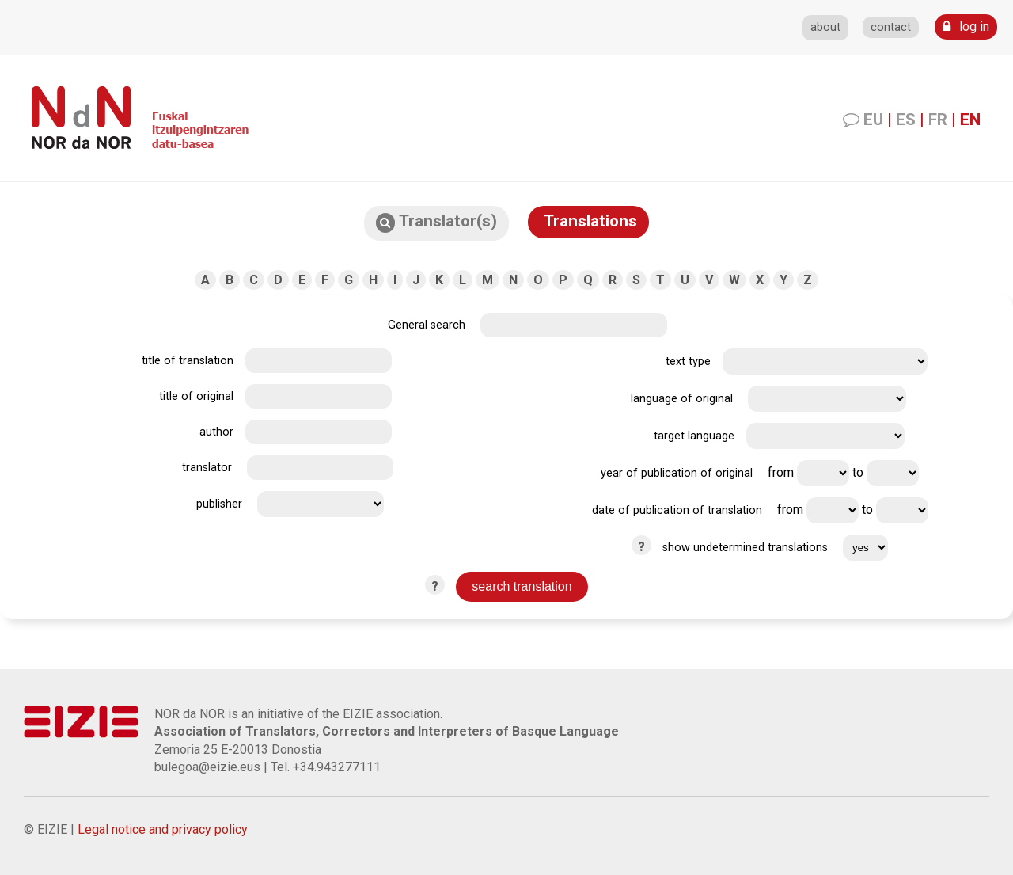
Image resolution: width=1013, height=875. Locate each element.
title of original (196, 396)
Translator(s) (436, 222)
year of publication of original (677, 473)
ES (906, 119)
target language (694, 436)
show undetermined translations (745, 547)
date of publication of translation (677, 510)
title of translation (187, 360)
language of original (682, 398)
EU (873, 119)
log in (966, 26)
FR (937, 119)
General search (426, 325)
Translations (588, 220)
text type (688, 361)
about (825, 27)
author (216, 432)
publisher (219, 504)
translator (207, 467)
